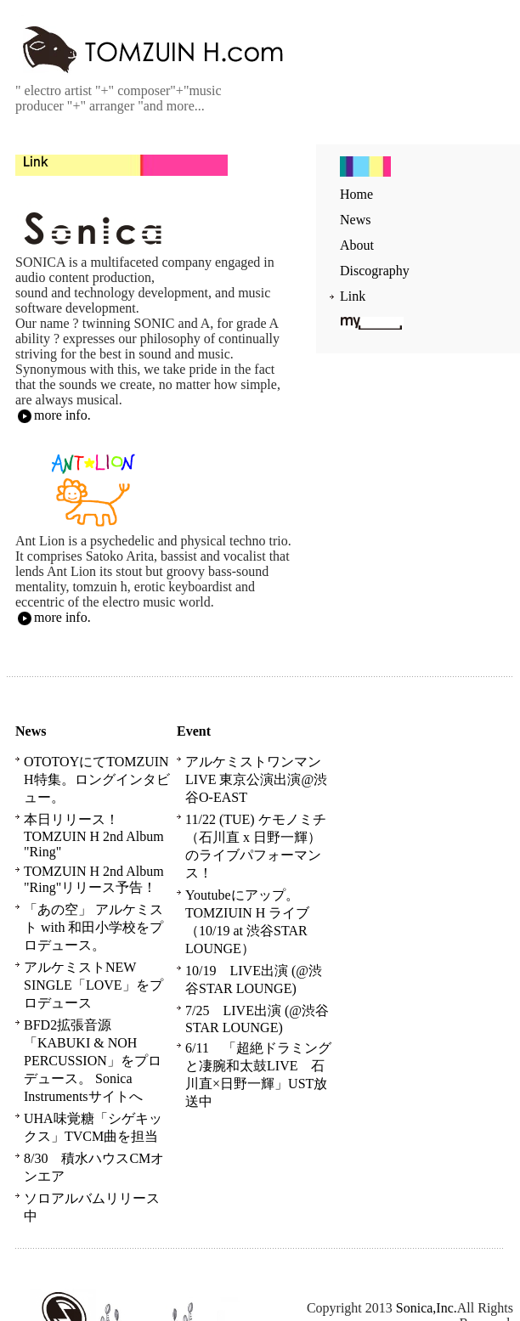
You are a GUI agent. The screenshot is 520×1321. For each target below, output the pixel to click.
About (357, 245)
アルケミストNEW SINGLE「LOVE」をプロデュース (93, 985)
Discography (375, 270)
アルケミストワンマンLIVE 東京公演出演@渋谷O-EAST (256, 779)
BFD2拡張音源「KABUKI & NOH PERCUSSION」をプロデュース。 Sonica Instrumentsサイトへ (92, 1061)
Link (352, 296)
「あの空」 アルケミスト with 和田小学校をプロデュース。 (93, 927)
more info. (53, 415)
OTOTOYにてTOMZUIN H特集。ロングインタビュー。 (97, 779)
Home (356, 194)
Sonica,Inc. (426, 1308)
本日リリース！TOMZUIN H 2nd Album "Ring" (94, 835)
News (355, 219)
